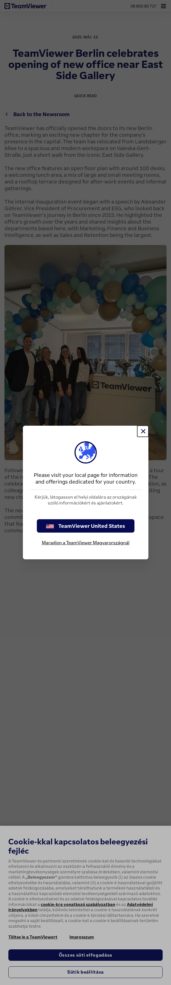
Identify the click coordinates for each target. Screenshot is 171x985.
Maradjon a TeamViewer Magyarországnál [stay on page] (85, 543)
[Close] (142, 431)
